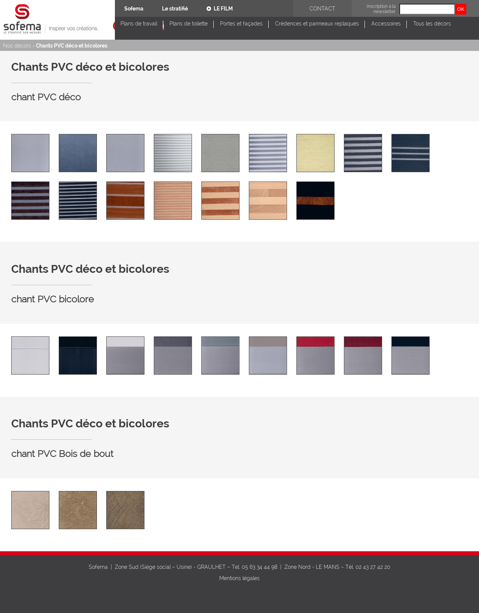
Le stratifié (175, 9)
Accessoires (386, 24)
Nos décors (17, 46)
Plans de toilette (189, 24)
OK (460, 9)
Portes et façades (241, 24)
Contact (322, 9)
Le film (220, 9)
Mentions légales (239, 578)
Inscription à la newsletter (381, 9)
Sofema (133, 9)
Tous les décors (432, 24)
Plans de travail (138, 24)
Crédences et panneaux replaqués (317, 24)
